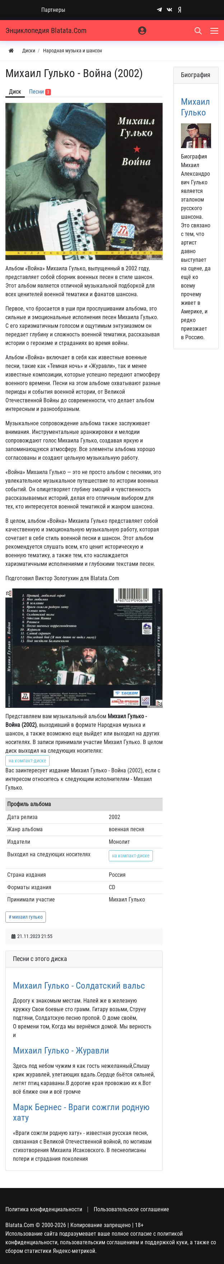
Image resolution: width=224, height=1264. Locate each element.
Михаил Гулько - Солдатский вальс (79, 985)
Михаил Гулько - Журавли (61, 1050)
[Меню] (215, 30)
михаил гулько (27, 917)
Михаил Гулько (195, 106)
